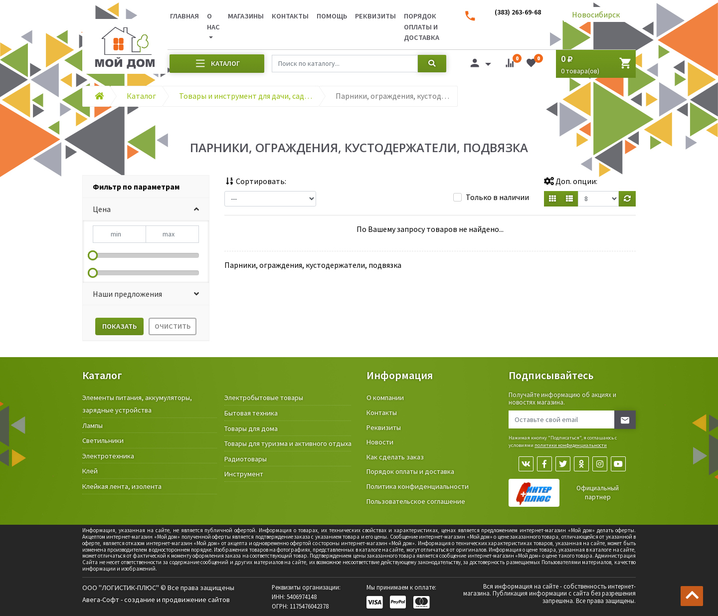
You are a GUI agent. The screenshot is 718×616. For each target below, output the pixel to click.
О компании (385, 397)
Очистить (172, 326)
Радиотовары (245, 458)
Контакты (290, 15)
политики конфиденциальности (571, 445)
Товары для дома (251, 428)
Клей (90, 470)
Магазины (246, 15)
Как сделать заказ (395, 456)
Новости (379, 441)
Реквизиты (375, 15)
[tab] (146, 187)
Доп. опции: (570, 181)
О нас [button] (213, 21)
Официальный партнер (597, 492)
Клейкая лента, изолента (122, 486)
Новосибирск (596, 14)
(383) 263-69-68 (518, 11)
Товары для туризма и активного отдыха (288, 443)
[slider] (93, 255)
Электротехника (108, 455)
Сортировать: (255, 181)
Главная (184, 15)
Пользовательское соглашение (415, 501)
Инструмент (243, 473)
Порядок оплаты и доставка (421, 26)
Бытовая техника (251, 413)
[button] (146, 209)
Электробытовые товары (263, 397)
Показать (119, 326)
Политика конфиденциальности (417, 486)
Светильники (103, 440)
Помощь (332, 15)
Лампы (92, 425)
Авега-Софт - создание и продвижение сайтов (156, 599)
